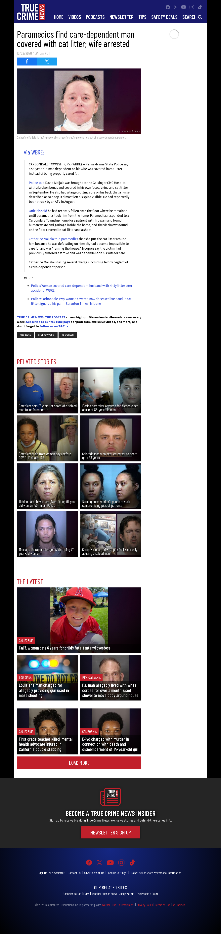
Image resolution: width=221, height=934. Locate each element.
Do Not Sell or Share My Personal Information (156, 873)
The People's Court (147, 894)
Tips (142, 17)
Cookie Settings (117, 873)
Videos (74, 17)
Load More (79, 762)
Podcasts (95, 17)
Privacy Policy (145, 905)
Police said (37, 183)
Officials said (38, 211)
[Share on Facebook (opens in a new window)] (27, 61)
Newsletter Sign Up (110, 832)
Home (59, 17)
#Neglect (25, 335)
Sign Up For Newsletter (52, 873)
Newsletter (122, 17)
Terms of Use (162, 905)
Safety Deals (164, 17)
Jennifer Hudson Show (104, 894)
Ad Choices (178, 905)
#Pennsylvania (46, 335)
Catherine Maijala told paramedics (53, 239)
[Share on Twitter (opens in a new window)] (47, 61)
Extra (86, 894)
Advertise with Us (94, 873)
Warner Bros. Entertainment (118, 905)
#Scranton (68, 335)
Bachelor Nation (72, 894)
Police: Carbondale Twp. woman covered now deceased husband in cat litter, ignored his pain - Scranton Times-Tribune (81, 301)
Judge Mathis (126, 894)
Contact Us (74, 873)
